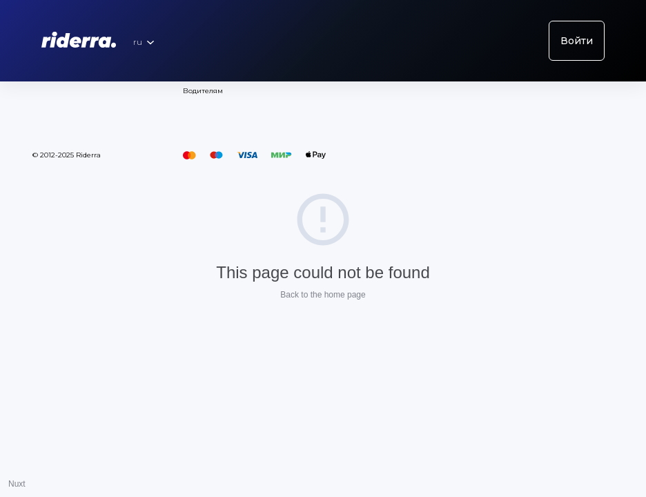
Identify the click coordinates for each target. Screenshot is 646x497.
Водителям (203, 90)
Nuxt (17, 484)
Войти (576, 41)
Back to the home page (322, 295)
